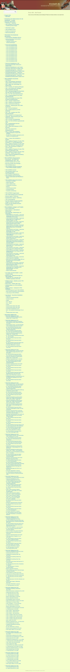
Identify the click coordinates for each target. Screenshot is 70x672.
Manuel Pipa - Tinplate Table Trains (13, 283)
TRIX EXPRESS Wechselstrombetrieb (13, 180)
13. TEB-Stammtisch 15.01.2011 (12, 585)
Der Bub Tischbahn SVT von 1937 (12, 161)
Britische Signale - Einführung (11, 196)
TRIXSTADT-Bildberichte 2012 (11, 516)
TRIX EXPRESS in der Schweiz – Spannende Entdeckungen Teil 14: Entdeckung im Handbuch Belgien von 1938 (15, 219)
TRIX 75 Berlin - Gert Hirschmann (12, 613)
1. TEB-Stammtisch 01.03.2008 (12, 662)
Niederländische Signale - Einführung (13, 197)
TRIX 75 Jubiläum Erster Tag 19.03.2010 (14, 617)
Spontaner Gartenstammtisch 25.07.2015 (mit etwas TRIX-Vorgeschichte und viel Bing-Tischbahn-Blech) (15, 415)
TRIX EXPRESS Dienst (10, 165)
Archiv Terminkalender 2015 (11, 52)
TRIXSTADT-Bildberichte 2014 (11, 434)
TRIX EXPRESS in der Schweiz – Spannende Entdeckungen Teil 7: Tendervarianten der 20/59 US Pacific (15, 245)
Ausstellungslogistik (10, 40)
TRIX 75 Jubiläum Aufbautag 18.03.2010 (14, 618)
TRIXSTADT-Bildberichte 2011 (11, 550)
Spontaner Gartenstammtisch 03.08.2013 (14, 502)
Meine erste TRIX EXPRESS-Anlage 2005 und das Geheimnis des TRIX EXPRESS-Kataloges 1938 (15, 260)
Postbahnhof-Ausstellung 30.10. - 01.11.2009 (15, 639)
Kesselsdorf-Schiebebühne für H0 (12, 308)
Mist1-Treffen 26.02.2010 (11, 620)
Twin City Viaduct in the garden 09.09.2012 (14, 530)
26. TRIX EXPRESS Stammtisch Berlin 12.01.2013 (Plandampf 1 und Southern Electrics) (13, 513)
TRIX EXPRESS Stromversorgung (12, 175)
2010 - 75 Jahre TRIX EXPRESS (12, 131)
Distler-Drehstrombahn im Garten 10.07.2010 (15, 600)
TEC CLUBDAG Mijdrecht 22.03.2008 (13, 660)
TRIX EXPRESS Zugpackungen (12, 193)
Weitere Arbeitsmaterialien (11, 270)
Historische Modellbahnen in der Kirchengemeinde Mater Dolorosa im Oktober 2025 (13, 64)
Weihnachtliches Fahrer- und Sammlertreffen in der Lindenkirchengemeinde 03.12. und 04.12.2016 (14, 351)
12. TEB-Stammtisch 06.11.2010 (12, 593)
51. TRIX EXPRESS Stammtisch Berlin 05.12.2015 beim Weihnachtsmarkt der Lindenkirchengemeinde (13, 387)
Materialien (7, 16)
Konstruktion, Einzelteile (10, 181)
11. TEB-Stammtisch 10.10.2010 (12, 595)
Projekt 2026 (8, 15)
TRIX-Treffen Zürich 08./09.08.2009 (13, 642)
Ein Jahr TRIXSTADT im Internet (12, 626)
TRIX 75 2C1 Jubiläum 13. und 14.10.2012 (14, 527)
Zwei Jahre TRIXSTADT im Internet (13, 583)
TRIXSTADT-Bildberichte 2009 (11, 631)
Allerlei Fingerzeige (10, 182)
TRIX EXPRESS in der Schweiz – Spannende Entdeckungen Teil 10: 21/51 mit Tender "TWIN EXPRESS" (15, 233)
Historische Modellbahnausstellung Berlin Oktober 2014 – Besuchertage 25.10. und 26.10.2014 (14, 447)
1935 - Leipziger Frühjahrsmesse (12, 100)
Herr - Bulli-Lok (9, 301)
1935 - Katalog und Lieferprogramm (13, 102)
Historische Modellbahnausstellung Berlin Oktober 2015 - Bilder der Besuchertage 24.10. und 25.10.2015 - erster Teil (14, 401)
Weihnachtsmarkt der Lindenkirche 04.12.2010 (15, 590)
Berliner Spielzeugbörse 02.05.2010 (13, 606)
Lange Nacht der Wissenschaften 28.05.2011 (15, 573)
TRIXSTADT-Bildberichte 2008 (11, 652)
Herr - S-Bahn (9, 303)
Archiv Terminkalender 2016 (11, 51)
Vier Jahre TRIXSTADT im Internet (13, 511)
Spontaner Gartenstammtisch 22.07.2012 (14, 534)
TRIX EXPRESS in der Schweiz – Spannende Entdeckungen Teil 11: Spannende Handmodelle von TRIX (15, 230)
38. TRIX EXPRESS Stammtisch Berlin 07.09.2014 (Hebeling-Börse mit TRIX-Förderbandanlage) (13, 455)
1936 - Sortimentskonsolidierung (12, 103)
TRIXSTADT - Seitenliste (10, 23)
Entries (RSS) (35, 670)
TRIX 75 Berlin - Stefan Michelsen (12, 610)
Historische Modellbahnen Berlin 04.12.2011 (14, 551)
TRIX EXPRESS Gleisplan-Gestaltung (13, 166)
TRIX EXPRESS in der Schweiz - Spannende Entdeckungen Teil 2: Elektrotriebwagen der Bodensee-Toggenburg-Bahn (15, 263)
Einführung (8, 296)
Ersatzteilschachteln (10, 189)
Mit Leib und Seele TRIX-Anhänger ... (13, 163)
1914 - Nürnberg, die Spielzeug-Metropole (14, 86)
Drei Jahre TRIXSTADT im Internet (13, 545)
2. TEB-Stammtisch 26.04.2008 (12, 659)
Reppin (7, 300)
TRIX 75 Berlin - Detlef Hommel (12, 611)
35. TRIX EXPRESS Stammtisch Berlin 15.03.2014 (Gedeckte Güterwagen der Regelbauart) (13, 465)
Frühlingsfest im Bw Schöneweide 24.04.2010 (15, 607)
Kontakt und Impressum (10, 31)
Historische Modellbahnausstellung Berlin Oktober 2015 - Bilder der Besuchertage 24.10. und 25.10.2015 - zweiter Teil (14, 398)
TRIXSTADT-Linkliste (9, 27)
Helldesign (30, 670)
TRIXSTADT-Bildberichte (10, 314)
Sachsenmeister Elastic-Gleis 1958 (13, 307)
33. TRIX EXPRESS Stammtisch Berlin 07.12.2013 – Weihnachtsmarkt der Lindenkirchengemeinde (13, 482)
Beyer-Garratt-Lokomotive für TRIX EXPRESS (15, 291)
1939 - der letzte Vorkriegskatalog (12, 119)
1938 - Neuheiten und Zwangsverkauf (13, 115)
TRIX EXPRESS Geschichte (11, 78)
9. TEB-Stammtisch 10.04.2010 (12, 609)
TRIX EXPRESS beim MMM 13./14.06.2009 (14, 644)
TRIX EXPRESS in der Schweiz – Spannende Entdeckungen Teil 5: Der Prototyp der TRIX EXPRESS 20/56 (15, 251)
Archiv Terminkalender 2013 (11, 55)
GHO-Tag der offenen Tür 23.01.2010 (13, 629)
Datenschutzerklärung (10, 32)
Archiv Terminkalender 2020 (11, 45)
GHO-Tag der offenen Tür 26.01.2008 (13, 663)
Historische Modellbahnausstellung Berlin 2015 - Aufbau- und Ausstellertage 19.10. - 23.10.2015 (14, 404)
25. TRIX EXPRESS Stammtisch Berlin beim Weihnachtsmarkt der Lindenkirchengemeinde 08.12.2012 (15, 521)
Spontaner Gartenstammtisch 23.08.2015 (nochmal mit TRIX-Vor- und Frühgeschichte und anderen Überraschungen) (14, 411)
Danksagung (8, 80)
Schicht (7, 304)
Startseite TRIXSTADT (10, 21)
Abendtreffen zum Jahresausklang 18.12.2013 (15, 477)
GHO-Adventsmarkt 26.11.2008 (12, 656)
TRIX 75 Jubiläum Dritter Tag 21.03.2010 (14, 614)
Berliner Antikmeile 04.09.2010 (12, 597)
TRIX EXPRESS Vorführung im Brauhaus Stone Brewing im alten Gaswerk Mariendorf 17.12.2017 (14, 322)
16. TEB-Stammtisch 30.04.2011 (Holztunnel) (15, 575)
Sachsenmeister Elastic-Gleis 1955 (13, 305)
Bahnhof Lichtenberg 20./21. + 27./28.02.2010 (15, 621)
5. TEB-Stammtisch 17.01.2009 (12, 650)
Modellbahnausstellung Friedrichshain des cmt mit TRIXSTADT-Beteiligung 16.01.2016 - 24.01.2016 (15, 377)
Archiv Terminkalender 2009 (11, 61)
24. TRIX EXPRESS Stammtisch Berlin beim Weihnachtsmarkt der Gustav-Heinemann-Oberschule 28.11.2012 (14, 524)
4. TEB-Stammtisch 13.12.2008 (12, 653)
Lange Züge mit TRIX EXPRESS (12, 292)
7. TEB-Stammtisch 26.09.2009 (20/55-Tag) (14, 640)
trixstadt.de (54, 4)
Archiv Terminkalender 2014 (11, 54)
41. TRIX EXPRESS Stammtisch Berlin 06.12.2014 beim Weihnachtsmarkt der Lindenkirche (13, 438)
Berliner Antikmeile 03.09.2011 (12, 568)
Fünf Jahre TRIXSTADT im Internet (13, 470)
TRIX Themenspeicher (10, 199)
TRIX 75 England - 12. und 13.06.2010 (13, 603)
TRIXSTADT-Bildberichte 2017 (11, 320)
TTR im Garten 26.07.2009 (11, 643)
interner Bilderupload (9, 208)
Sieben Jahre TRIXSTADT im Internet (13, 374)
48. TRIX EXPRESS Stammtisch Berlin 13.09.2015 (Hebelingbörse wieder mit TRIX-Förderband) (14, 408)
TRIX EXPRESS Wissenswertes (12, 158)
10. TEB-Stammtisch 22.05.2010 (12, 604)
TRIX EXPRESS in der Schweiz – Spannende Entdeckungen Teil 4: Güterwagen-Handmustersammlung (15, 254)
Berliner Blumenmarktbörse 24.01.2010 (13, 628)
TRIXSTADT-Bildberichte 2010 (11, 587)
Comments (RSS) (42, 670)
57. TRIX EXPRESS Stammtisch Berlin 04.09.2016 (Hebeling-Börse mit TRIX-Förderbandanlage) (13, 361)
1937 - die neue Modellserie (11, 108)
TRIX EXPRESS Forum (10, 29)
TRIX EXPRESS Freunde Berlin (12, 24)
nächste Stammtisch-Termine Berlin (13, 39)
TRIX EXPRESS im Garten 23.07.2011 (13, 572)
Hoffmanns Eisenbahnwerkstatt (12, 297)
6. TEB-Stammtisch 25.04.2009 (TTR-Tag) (14, 646)
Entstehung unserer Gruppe (11, 25)
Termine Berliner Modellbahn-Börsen (13, 37)
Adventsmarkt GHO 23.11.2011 (12, 552)
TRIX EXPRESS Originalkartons (12, 174)
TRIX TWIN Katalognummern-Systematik (14, 194)
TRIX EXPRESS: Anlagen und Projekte (14, 207)
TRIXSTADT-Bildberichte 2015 (11, 382)
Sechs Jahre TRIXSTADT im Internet (13, 429)
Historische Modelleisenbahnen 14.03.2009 (14, 647)
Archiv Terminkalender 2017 (11, 49)
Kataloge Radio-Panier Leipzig (12, 312)
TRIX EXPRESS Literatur (10, 169)
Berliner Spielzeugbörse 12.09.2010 (13, 596)
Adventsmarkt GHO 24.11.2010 (12, 592)
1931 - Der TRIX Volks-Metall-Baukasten (14, 93)
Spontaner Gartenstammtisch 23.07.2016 (14, 363)
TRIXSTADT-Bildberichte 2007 (11, 665)
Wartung (7, 186)
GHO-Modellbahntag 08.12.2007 (12, 666)
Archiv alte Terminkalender (11, 44)
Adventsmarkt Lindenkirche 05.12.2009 (13, 635)
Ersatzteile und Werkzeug (11, 190)
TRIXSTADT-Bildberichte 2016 (11, 349)
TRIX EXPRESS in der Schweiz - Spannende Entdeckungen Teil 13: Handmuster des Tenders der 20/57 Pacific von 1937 (15, 222)
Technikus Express (9, 298)
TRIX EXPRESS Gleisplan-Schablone (13, 167)
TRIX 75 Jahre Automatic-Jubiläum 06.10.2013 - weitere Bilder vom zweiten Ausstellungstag (14, 490)
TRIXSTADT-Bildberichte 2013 (11, 476)
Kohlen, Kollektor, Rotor (10, 183)
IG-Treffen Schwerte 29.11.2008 (12, 655)
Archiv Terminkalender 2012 (11, 56)
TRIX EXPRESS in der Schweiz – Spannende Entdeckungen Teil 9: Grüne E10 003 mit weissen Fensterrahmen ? (15, 237)
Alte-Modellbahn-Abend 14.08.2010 (13, 599)
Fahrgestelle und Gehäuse (11, 185)
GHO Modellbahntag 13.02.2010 (12, 622)
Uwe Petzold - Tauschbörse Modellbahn (13, 295)
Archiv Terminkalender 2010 (11, 59)
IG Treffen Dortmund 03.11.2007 (12, 668)
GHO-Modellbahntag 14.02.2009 (12, 649)
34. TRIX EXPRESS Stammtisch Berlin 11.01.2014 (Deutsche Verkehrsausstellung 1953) (14, 473)
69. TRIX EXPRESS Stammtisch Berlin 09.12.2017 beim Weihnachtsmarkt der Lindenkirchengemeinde (13, 328)
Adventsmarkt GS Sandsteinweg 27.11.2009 (14, 636)
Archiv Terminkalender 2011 (11, 58)
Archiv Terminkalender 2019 (11, 47)
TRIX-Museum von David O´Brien (12, 602)
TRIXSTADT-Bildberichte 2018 (11, 316)
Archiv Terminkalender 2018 (11, 48)
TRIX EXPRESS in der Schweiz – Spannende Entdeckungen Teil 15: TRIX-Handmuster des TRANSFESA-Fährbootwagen (15, 215)
